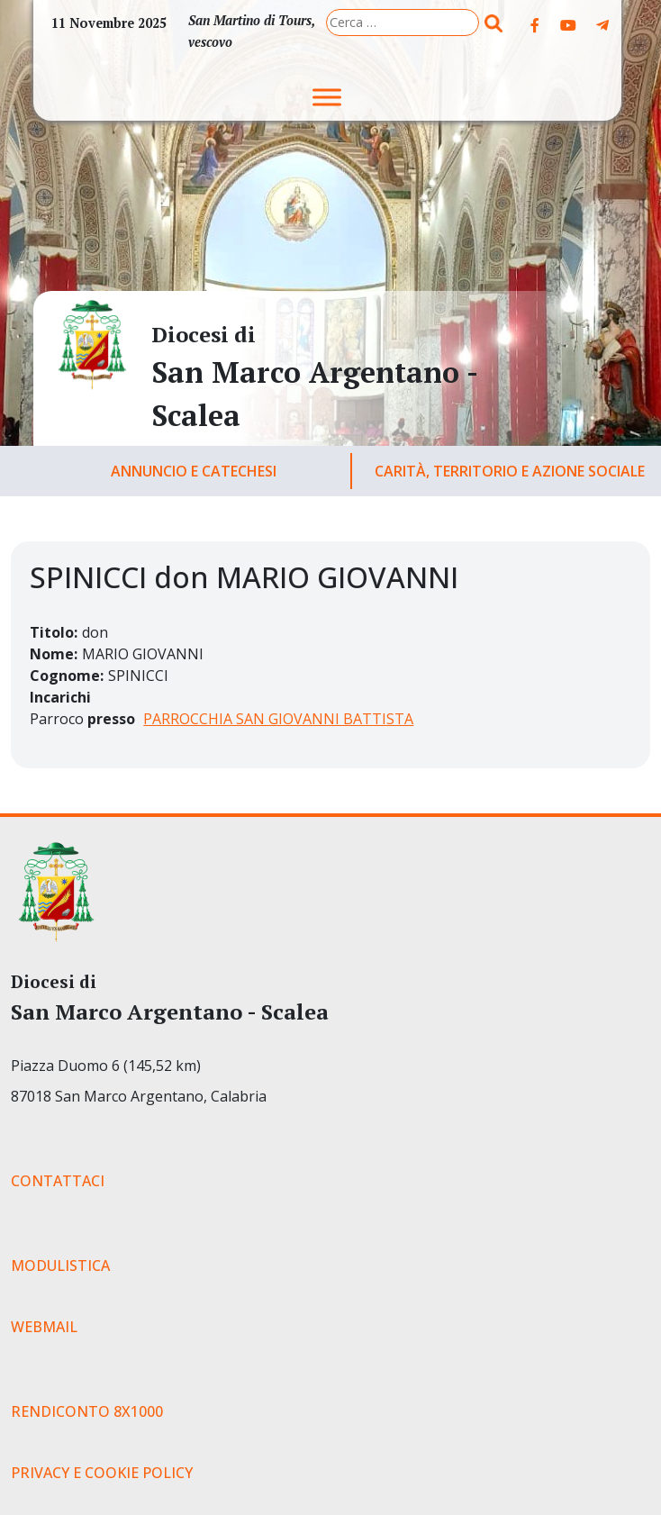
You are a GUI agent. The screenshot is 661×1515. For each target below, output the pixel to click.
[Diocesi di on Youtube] (568, 25)
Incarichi (60, 697)
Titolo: (53, 632)
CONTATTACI (57, 1181)
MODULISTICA (60, 1265)
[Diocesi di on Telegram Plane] (602, 25)
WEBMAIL (44, 1327)
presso (111, 719)
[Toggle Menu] (326, 96)
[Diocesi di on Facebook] (535, 25)
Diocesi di (203, 334)
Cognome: (67, 675)
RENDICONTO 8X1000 (87, 1411)
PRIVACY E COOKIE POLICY (102, 1473)
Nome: (53, 654)
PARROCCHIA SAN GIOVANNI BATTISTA (278, 719)
